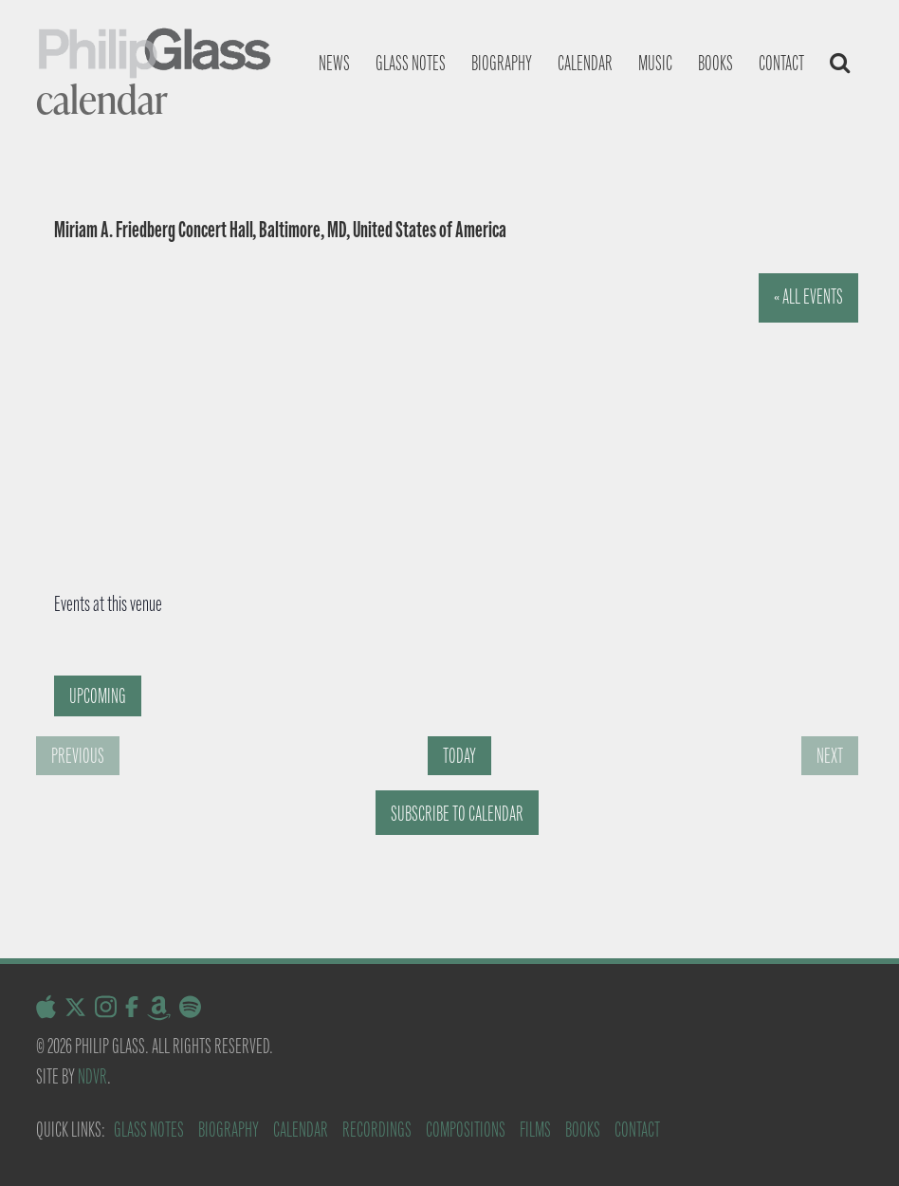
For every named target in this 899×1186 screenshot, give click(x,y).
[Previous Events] (77, 755)
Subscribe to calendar (457, 813)
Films (535, 1129)
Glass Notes (149, 1129)
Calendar (585, 63)
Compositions (465, 1129)
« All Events (808, 296)
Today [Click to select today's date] (459, 756)
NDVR (92, 1076)
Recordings (377, 1129)
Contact (781, 63)
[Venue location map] (420, 416)
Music (655, 63)
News (334, 63)
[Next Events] (829, 755)
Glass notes (411, 63)
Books (715, 63)
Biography (501, 63)
